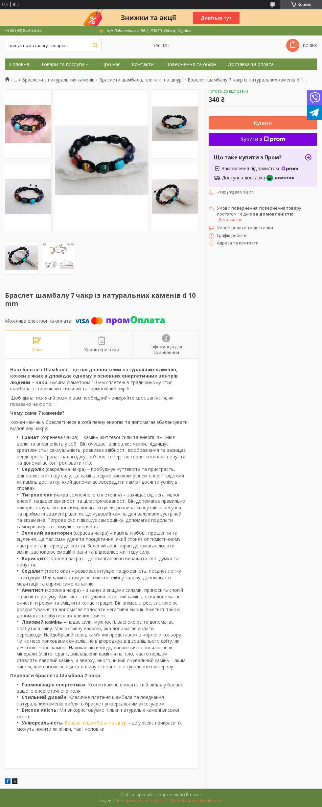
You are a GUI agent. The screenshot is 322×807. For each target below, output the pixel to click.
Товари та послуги (62, 64)
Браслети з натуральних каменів (58, 80)
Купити (263, 123)
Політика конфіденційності (196, 800)
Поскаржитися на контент (140, 800)
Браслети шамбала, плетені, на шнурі (141, 80)
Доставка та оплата (251, 64)
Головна (19, 64)
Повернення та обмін (190, 64)
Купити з (263, 139)
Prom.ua (194, 794)
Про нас (110, 64)
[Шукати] (95, 45)
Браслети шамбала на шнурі (96, 723)
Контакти (143, 64)
